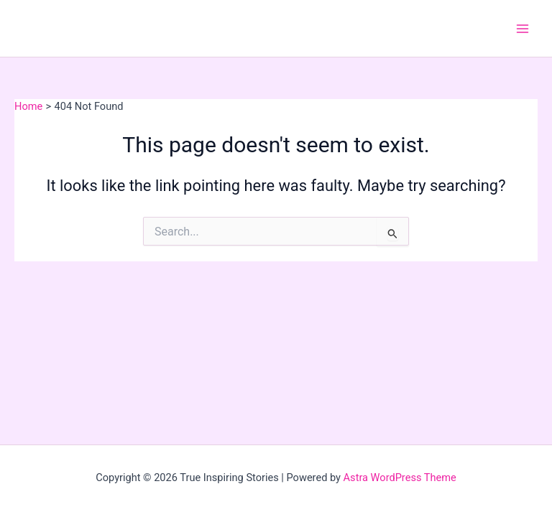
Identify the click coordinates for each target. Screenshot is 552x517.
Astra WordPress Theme (400, 477)
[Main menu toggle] (522, 29)
